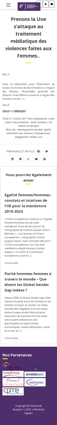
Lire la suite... (12, 263)
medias (33, 137)
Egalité (47, 129)
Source (6, 111)
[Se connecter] (45, 4)
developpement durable (30, 129)
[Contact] (52, 4)
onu (40, 137)
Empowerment (42, 133)
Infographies (40, 118)
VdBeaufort (20, 111)
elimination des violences (20, 133)
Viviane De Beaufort (28, 126)
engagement (21, 137)
